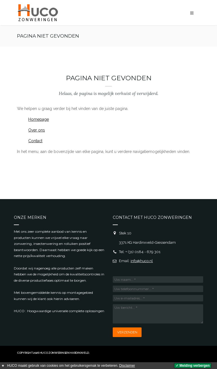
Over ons (36, 130)
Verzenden (127, 332)
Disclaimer (127, 366)
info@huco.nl (142, 261)
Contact (35, 141)
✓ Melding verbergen (193, 366)
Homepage (38, 119)
